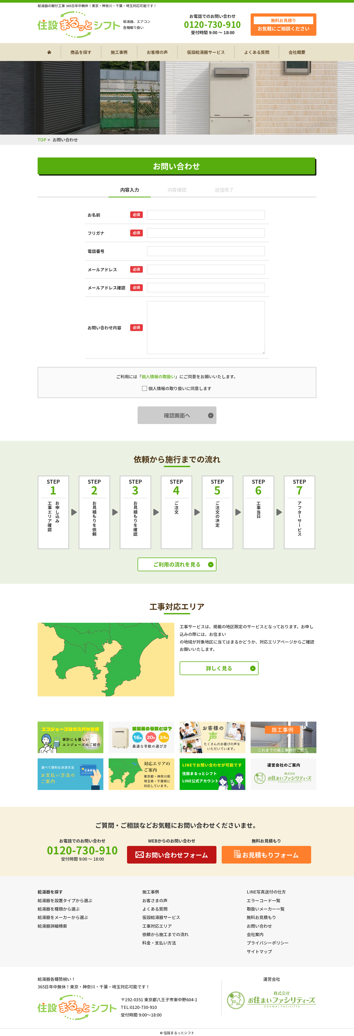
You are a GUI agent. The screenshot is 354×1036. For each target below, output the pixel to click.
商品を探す (81, 52)
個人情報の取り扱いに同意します (177, 388)
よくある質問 (256, 52)
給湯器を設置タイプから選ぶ (65, 900)
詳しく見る (219, 668)
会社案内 (255, 934)
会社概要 (297, 52)
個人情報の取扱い (158, 376)
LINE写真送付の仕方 (266, 892)
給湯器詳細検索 (52, 926)
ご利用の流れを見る (177, 564)
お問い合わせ (259, 926)
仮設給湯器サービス (206, 52)
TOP (42, 139)
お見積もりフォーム (266, 854)
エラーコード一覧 (263, 900)
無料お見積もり (261, 917)
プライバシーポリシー (268, 943)
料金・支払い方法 (159, 943)
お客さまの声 (155, 900)
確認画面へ (177, 415)
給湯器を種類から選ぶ (59, 909)
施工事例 (119, 52)
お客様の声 (157, 52)
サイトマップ (259, 951)
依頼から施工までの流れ (165, 934)
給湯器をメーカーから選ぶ (63, 917)
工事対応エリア (157, 926)
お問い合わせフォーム (171, 854)
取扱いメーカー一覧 (266, 909)
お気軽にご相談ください (283, 24)
